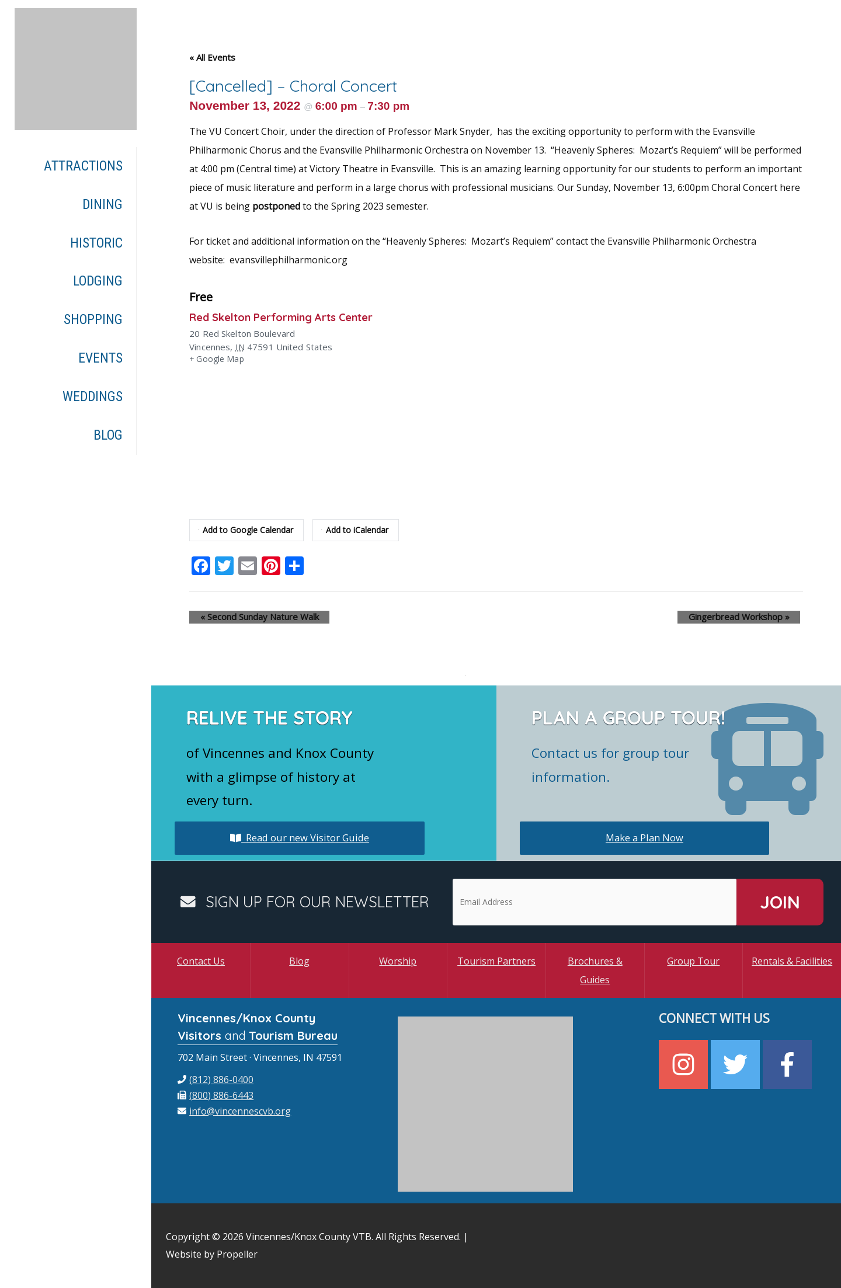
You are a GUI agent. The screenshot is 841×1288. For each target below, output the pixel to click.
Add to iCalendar (361, 530)
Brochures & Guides (595, 970)
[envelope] (234, 1111)
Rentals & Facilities (792, 961)
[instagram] (685, 1064)
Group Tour (693, 961)
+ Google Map (218, 359)
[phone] (215, 1079)
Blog (299, 961)
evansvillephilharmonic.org (288, 259)
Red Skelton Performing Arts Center (292, 316)
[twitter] (737, 1064)
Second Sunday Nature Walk (248, 617)
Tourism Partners (496, 961)
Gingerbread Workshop (749, 617)
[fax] (215, 1095)
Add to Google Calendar (248, 530)
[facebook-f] (789, 1064)
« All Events (212, 57)
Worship (397, 961)
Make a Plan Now (644, 838)
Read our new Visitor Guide (300, 838)
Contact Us (201, 961)
